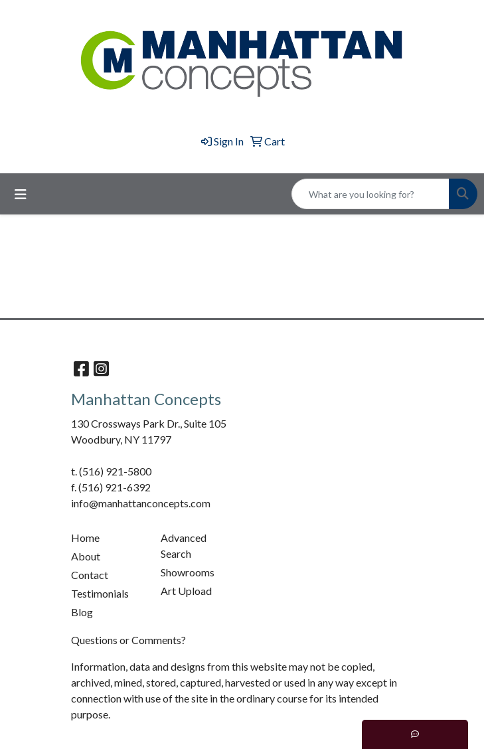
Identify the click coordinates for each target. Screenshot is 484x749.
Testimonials (100, 593)
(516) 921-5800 (115, 471)
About (85, 556)
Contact (89, 574)
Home (85, 537)
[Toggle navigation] (21, 194)
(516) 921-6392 (114, 487)
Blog (82, 612)
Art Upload (186, 590)
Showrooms (187, 572)
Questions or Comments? (128, 639)
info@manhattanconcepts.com (140, 503)
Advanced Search (183, 545)
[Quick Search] (370, 194)
